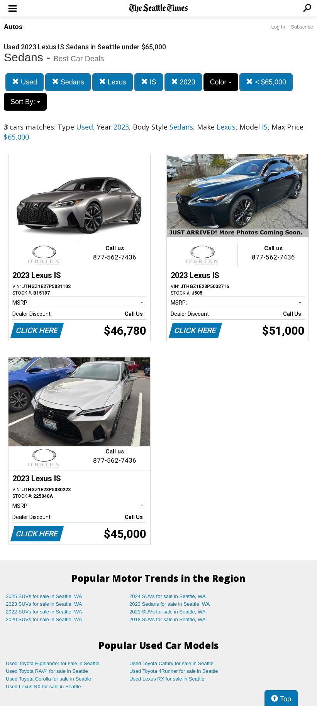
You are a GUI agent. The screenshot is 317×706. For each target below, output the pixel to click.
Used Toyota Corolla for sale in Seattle (48, 679)
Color (221, 82)
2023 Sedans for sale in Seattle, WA (169, 604)
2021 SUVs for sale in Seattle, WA (167, 612)
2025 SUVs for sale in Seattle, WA (44, 596)
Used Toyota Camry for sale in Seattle (171, 663)
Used (24, 82)
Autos (13, 26)
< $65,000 (266, 82)
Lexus (112, 82)
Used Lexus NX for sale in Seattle (43, 686)
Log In (278, 27)
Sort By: (25, 102)
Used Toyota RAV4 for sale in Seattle (47, 671)
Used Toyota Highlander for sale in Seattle (53, 663)
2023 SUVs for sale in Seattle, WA (44, 604)
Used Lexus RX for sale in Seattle (166, 679)
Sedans (68, 82)
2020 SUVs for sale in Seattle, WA (44, 619)
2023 (183, 82)
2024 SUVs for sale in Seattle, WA (167, 596)
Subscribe (302, 27)
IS (148, 82)
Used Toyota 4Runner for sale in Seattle (173, 671)
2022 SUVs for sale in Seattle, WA (44, 612)
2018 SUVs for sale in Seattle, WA (167, 619)
